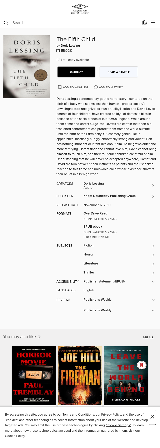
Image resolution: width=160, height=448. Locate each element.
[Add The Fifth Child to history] (109, 87)
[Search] (6, 22)
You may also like (22, 337)
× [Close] (152, 417)
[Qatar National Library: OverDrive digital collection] (80, 9)
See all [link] (148, 337)
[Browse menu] (153, 23)
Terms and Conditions (78, 414)
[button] (76, 72)
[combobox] (71, 23)
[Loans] (144, 23)
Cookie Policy (15, 436)
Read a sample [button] (119, 72)
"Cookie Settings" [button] (118, 425)
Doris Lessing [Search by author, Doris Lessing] (70, 46)
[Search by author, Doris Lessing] (119, 185)
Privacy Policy (111, 414)
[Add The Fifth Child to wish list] (73, 87)
